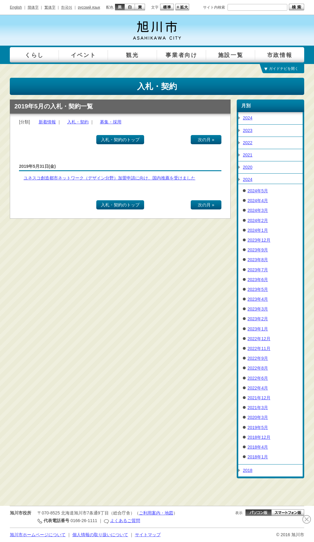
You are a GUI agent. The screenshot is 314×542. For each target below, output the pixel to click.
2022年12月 (258, 338)
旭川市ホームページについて (38, 534)
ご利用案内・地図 (156, 512)
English (16, 7)
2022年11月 (258, 348)
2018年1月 (257, 456)
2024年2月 (257, 220)
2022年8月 (257, 368)
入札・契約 (78, 121)
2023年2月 (257, 318)
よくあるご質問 (125, 520)
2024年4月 (257, 200)
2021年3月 (257, 407)
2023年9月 (257, 249)
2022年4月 (257, 388)
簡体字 (33, 7)
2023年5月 (257, 289)
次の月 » (206, 139)
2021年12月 (258, 397)
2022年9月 (257, 358)
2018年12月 (258, 437)
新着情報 (47, 121)
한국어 (66, 7)
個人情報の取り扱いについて (100, 534)
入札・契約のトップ (120, 139)
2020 (247, 167)
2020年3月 (257, 417)
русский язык (89, 7)
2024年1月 (257, 230)
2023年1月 (257, 328)
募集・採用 (110, 121)
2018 (247, 470)
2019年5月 (257, 427)
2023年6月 (257, 279)
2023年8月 (257, 259)
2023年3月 (257, 309)
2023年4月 (257, 299)
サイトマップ (148, 534)
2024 (247, 117)
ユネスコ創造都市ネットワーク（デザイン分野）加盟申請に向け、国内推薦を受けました (109, 177)
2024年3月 (257, 210)
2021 (247, 154)
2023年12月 (258, 240)
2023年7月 (257, 269)
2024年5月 (257, 190)
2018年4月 (257, 447)
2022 (247, 142)
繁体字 (50, 7)
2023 (247, 130)
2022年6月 (257, 378)
